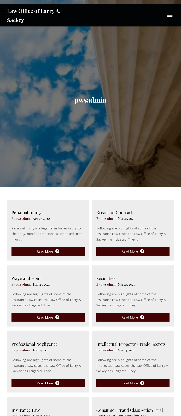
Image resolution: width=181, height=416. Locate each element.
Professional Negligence (34, 344)
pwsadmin (23, 218)
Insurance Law (25, 410)
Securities (105, 278)
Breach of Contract (114, 212)
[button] (48, 251)
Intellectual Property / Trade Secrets (130, 344)
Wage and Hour (26, 278)
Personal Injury (26, 212)
